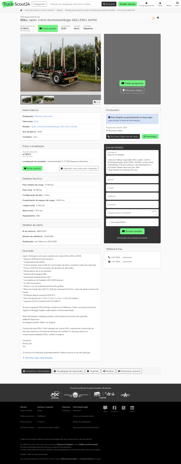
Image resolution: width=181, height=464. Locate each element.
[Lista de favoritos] (146, 4)
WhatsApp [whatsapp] (150, 136)
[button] (177, 4)
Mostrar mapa (132, 90)
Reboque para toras (44, 116)
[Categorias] (39, 4)
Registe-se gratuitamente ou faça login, (134, 117)
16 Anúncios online (114, 130)
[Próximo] (98, 69)
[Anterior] (23, 69)
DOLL (36, 121)
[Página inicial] (21, 10)
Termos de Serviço (86, 459)
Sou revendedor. (118, 222)
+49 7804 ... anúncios (120, 257)
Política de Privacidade (69, 459)
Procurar (109, 4)
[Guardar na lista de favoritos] (153, 18)
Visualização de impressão (68, 371)
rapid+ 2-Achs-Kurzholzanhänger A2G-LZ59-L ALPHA (54, 126)
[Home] (39, 10)
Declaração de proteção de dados (132, 238)
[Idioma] (168, 4)
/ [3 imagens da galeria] (97, 102)
